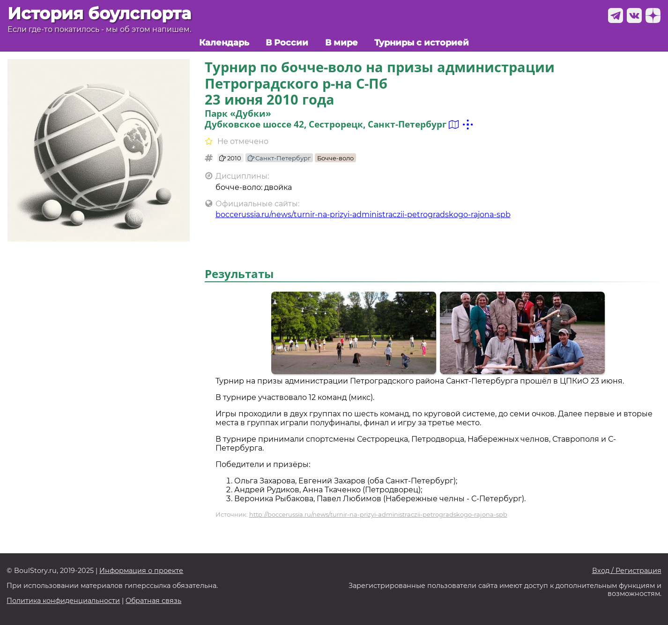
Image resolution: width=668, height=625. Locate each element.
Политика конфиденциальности (63, 601)
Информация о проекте (141, 571)
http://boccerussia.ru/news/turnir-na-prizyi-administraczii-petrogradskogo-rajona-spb (378, 514)
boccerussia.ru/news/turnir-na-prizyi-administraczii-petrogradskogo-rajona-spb (363, 214)
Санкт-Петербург (279, 158)
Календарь (224, 42)
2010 (230, 158)
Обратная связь (153, 601)
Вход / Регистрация (626, 571)
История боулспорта (99, 13)
